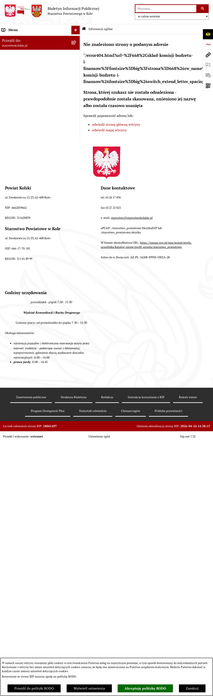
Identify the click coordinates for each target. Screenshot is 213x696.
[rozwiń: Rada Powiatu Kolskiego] (76, 95)
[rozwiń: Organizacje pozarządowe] (76, 138)
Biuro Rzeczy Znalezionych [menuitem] (22, 287)
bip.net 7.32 (187, 657)
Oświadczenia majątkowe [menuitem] (21, 213)
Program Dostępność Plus (47, 632)
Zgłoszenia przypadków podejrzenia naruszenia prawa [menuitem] (29, 341)
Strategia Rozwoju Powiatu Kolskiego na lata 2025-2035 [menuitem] (36, 75)
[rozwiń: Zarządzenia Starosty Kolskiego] (76, 222)
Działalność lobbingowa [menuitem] (20, 313)
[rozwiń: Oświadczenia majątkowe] (76, 214)
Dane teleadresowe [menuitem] (16, 55)
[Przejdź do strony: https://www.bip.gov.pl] (208, 44)
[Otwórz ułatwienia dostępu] (208, 34)
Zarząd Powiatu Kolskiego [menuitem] (21, 103)
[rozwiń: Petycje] (76, 270)
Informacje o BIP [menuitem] (15, 321)
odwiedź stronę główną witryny (116, 124)
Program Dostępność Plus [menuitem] (21, 304)
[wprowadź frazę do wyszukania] (166, 8)
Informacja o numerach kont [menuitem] (23, 121)
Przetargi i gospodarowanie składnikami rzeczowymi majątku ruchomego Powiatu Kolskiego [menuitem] (33, 191)
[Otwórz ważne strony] (208, 65)
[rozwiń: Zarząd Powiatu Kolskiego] (76, 104)
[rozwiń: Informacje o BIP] (76, 322)
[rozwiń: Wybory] (76, 87)
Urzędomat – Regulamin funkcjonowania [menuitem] (33, 169)
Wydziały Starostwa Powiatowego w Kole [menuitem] (33, 177)
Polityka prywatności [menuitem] (18, 330)
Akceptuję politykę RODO (145, 688)
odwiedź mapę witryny (109, 130)
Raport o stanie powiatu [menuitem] (20, 146)
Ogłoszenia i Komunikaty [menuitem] (21, 47)
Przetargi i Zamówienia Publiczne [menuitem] (28, 129)
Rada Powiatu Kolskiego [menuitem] (20, 95)
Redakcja (107, 618)
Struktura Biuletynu (74, 618)
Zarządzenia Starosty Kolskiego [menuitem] (26, 222)
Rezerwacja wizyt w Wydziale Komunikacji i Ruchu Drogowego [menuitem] (35, 158)
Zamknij (192, 688)
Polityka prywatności (168, 632)
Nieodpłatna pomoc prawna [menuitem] (23, 230)
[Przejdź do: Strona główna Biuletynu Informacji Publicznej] (84, 29)
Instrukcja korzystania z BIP (146, 618)
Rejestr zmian (188, 618)
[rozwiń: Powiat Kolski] (76, 64)
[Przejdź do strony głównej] (51, 11)
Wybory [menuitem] (7, 86)
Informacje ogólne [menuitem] (16, 38)
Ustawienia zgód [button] (99, 657)
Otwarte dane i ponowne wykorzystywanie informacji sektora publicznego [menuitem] (34, 259)
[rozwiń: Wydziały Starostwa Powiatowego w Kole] (76, 178)
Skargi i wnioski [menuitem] (14, 239)
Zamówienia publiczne (31, 618)
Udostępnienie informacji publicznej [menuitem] (30, 248)
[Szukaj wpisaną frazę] (203, 8)
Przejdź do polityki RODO (34, 688)
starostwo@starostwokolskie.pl (132, 438)
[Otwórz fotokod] (208, 85)
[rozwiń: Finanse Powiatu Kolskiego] (76, 112)
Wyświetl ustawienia (89, 688)
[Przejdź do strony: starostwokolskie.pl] (208, 55)
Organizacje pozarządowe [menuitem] (21, 138)
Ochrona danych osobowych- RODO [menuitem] (29, 296)
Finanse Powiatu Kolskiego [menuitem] (22, 112)
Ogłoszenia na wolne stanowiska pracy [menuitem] (31, 205)
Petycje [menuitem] (7, 270)
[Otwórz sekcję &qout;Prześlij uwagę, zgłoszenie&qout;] (208, 75)
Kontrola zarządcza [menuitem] (16, 279)
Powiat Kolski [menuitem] (12, 64)
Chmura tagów (130, 632)
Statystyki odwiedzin (92, 632)
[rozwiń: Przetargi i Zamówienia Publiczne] (76, 130)
